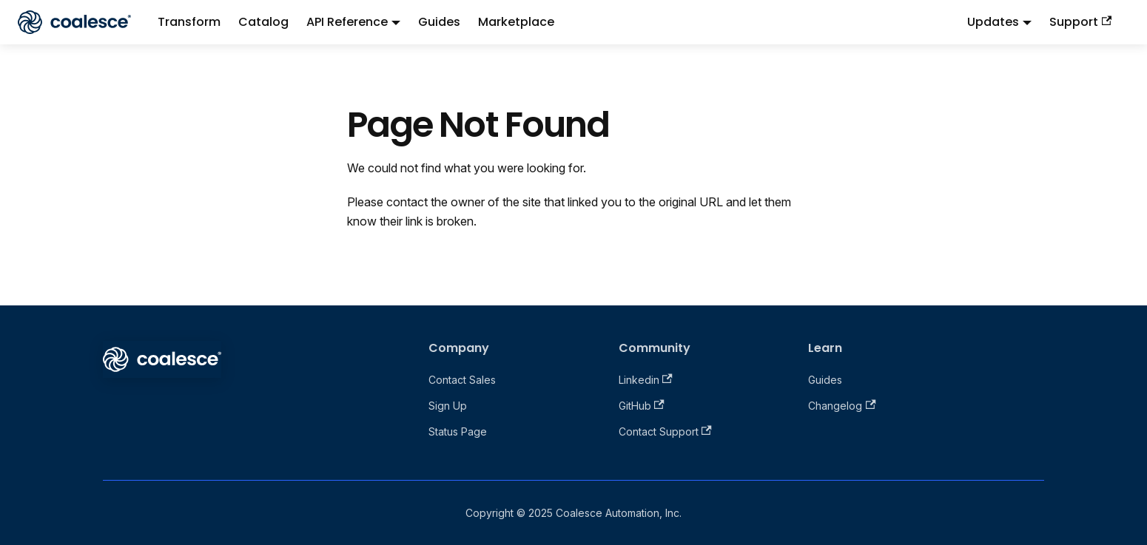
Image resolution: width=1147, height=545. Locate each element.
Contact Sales (462, 379)
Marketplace (516, 21)
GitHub (642, 405)
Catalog (263, 21)
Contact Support (665, 431)
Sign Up (447, 405)
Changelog (841, 405)
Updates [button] (993, 21)
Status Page (457, 431)
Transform (189, 21)
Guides (439, 21)
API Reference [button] (347, 21)
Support (1080, 21)
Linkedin (646, 379)
